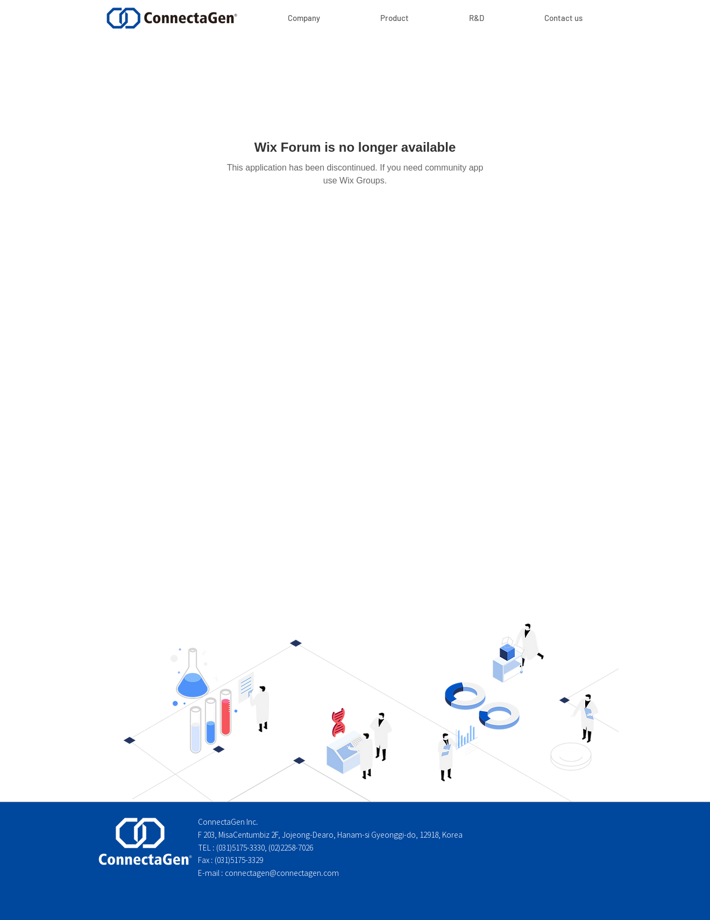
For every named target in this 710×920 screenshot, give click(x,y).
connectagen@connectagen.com (282, 873)
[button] (394, 18)
